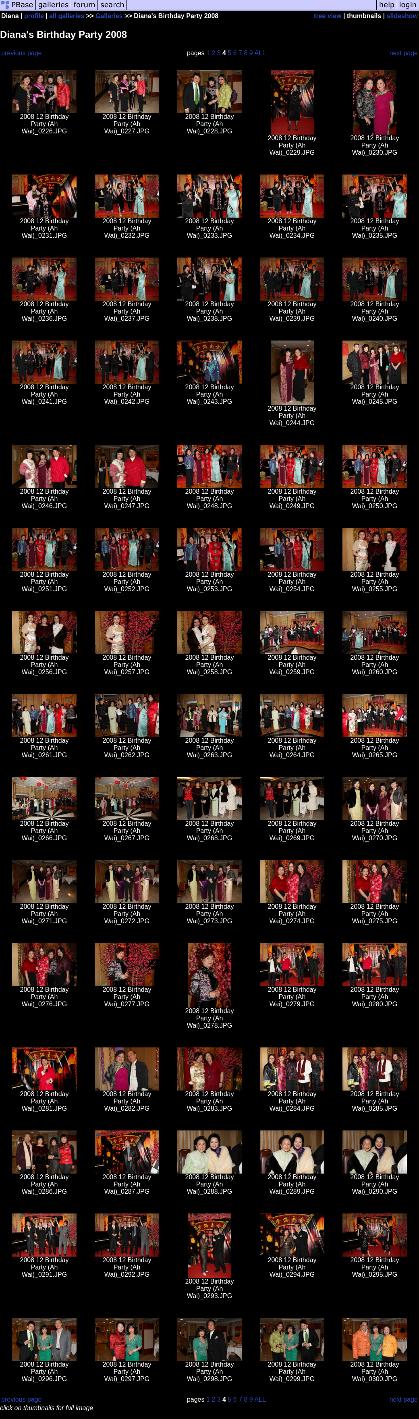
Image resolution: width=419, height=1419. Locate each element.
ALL (260, 53)
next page (404, 53)
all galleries (66, 15)
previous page (21, 53)
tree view (327, 15)
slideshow (402, 15)
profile (34, 15)
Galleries (109, 15)
